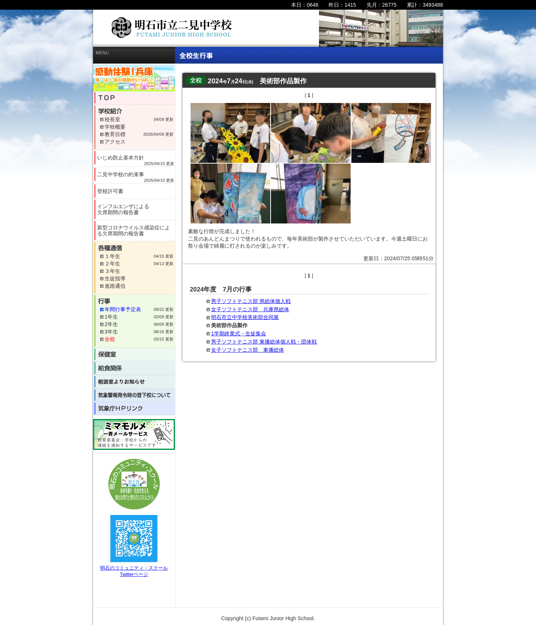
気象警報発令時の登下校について (135, 395)
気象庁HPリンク (135, 408)
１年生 (112, 256)
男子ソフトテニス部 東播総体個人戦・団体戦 (264, 342)
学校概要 (115, 127)
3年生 (111, 332)
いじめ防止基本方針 (135, 159)
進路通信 (115, 286)
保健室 (135, 354)
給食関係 (135, 368)
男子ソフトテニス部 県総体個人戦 (251, 301)
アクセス (115, 142)
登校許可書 (110, 191)
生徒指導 (115, 278)
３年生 (112, 271)
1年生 (111, 317)
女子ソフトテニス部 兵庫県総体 (250, 309)
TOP (135, 97)
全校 (110, 339)
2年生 (111, 324)
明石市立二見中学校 (172, 27)
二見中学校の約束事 (135, 176)
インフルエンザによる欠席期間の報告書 (123, 209)
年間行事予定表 (123, 309)
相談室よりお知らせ (135, 381)
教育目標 (115, 134)
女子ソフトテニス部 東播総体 (247, 350)
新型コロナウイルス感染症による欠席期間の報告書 (133, 230)
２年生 (112, 264)
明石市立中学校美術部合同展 (245, 317)
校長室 (112, 119)
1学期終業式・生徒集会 (238, 333)
